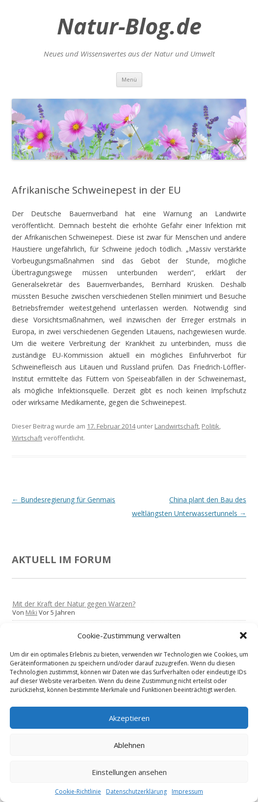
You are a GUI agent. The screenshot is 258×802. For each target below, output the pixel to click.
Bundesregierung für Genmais (63, 499)
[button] (243, 635)
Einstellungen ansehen (129, 772)
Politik (210, 426)
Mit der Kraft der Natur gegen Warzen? (73, 603)
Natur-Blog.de (129, 26)
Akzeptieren (129, 718)
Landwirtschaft (177, 426)
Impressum (187, 791)
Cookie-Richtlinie (78, 791)
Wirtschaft (27, 437)
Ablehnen (129, 745)
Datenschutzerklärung (136, 791)
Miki (31, 612)
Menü (129, 79)
